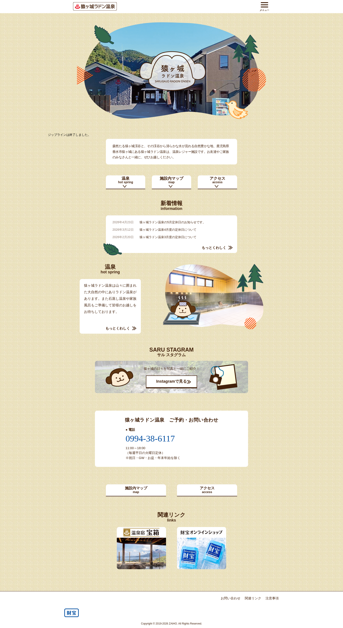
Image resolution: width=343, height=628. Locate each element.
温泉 (125, 180)
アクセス (217, 180)
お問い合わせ (230, 598)
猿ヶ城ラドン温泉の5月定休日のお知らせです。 (173, 222)
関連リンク (253, 598)
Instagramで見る (171, 381)
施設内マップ (171, 180)
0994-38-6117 (150, 438)
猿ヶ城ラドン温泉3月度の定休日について (168, 237)
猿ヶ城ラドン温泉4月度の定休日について (168, 229)
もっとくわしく (214, 247)
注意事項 (272, 598)
